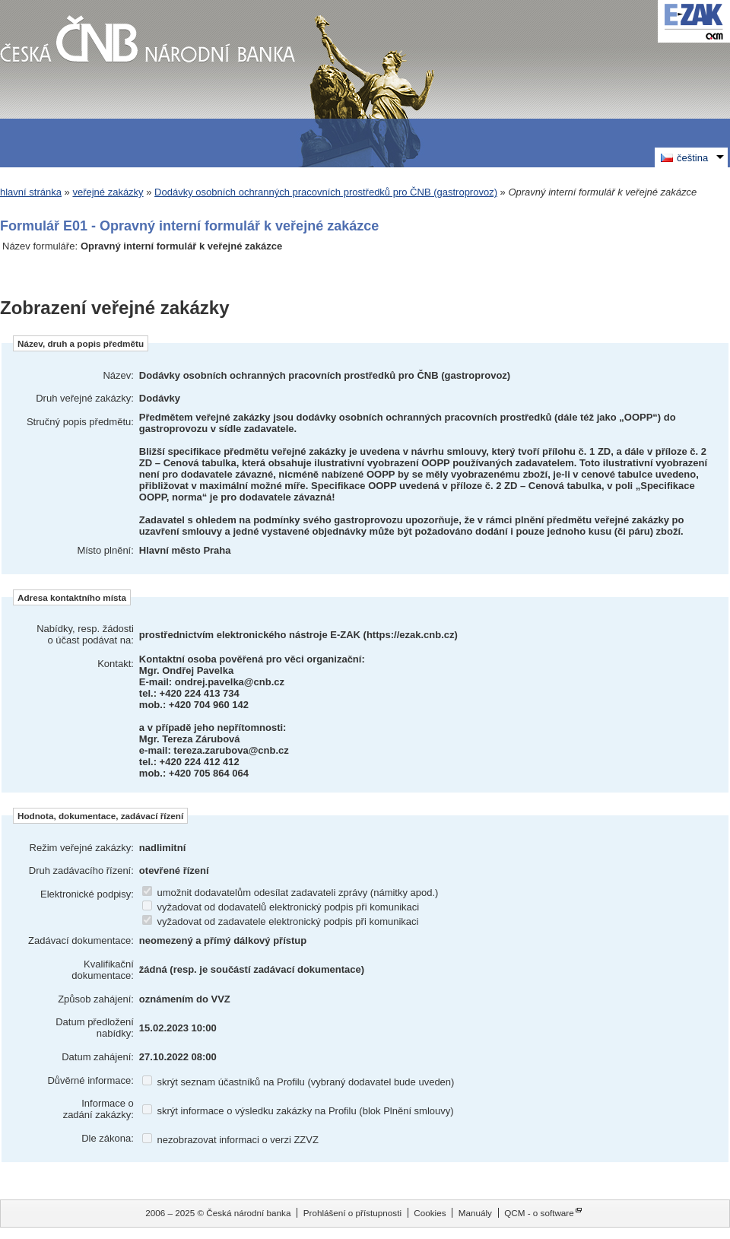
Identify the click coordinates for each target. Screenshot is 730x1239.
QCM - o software (539, 1213)
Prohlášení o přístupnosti (352, 1213)
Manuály (475, 1213)
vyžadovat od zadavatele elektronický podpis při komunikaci (280, 921)
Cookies (430, 1213)
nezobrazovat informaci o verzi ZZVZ (230, 1139)
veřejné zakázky (107, 192)
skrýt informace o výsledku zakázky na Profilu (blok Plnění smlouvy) (298, 1111)
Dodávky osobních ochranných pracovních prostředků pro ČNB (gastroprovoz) (325, 192)
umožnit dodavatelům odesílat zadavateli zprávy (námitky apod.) (290, 892)
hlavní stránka (31, 192)
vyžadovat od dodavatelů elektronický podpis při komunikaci (280, 907)
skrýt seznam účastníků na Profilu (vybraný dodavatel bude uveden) (298, 1082)
